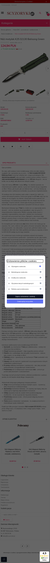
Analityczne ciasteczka (18, 278)
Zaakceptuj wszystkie (25, 301)
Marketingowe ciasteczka (19, 272)
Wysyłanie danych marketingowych (22, 283)
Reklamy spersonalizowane (20, 289)
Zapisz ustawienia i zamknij (25, 296)
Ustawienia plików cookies (21, 261)
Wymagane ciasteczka (18, 266)
